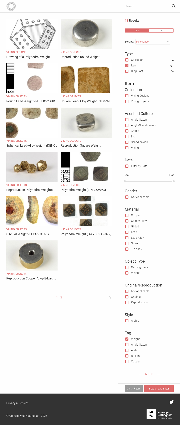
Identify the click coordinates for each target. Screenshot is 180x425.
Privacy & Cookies (17, 403)
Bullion (135, 356)
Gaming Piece (139, 267)
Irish (133, 136)
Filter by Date (139, 166)
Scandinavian (139, 142)
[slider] (124, 181)
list (161, 30)
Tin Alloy (136, 249)
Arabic (135, 131)
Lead (134, 232)
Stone (134, 243)
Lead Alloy (137, 237)
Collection (137, 60)
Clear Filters (134, 388)
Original (136, 296)
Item (134, 65)
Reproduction (139, 302)
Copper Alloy (139, 221)
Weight (135, 273)
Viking (135, 147)
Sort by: (129, 41)
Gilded (135, 226)
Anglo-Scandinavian (143, 125)
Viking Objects (140, 101)
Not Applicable (140, 197)
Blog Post (137, 71)
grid (137, 30)
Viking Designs (140, 95)
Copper (135, 215)
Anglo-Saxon (139, 119)
